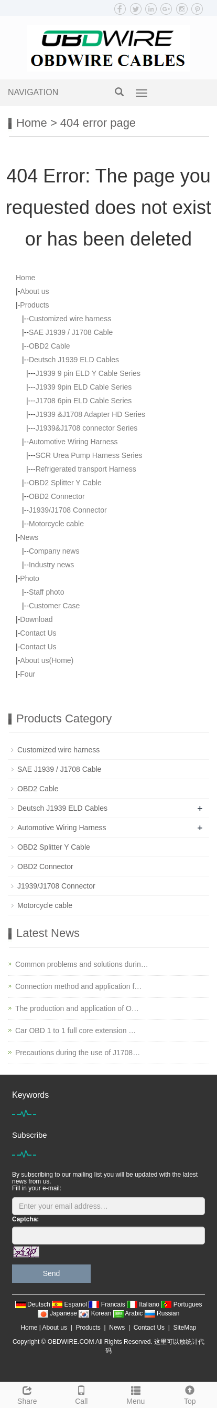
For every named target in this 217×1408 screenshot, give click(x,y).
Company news (54, 551)
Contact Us (38, 633)
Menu (135, 1393)
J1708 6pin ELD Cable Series (84, 400)
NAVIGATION (33, 92)
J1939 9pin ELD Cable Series (84, 387)
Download (36, 619)
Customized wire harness (70, 318)
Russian (162, 1313)
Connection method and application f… (78, 986)
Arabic (129, 1313)
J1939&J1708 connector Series (87, 428)
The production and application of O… (77, 1008)
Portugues (181, 1304)
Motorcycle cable (56, 523)
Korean (96, 1313)
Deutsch (33, 1304)
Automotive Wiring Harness (73, 441)
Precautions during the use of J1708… (77, 1052)
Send (51, 1273)
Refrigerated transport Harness (86, 469)
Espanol (70, 1304)
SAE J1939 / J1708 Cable (71, 332)
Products (34, 305)
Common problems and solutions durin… (81, 964)
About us (34, 291)
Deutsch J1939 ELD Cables (74, 359)
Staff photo (46, 592)
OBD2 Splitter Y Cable (65, 482)
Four (27, 674)
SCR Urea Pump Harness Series (89, 455)
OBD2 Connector (57, 496)
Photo (29, 578)
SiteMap (185, 1327)
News (29, 537)
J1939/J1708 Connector (68, 510)
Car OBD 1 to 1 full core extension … (75, 1030)
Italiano (144, 1304)
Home (31, 122)
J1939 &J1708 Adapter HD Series (90, 414)
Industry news (51, 564)
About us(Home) (46, 660)
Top (190, 1393)
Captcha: (25, 1219)
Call (82, 1393)
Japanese (58, 1313)
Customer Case (54, 605)
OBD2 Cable (49, 346)
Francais (108, 1304)
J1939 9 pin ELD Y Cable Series (88, 373)
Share (27, 1393)
